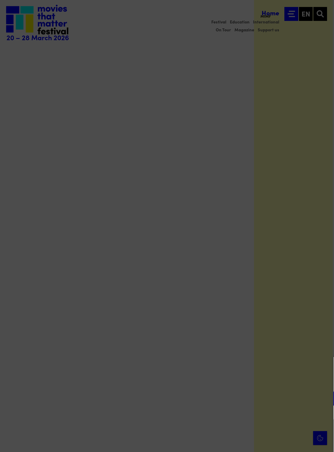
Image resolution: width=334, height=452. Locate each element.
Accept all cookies (294, 430)
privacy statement (276, 383)
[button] (290, 398)
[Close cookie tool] (326, 365)
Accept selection (294, 443)
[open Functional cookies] (326, 399)
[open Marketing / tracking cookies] (326, 413)
